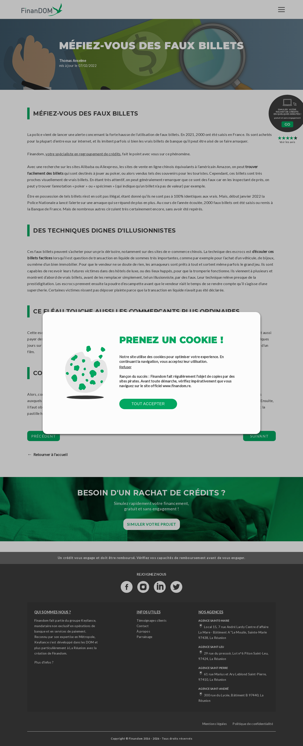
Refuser (125, 367)
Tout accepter (148, 404)
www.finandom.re (177, 386)
